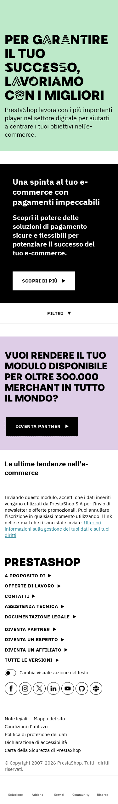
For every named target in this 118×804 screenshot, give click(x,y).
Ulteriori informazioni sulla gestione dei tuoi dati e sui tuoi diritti (57, 529)
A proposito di (28, 576)
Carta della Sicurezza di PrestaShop (43, 750)
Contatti (20, 596)
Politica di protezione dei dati (36, 734)
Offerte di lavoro (33, 586)
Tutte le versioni (32, 660)
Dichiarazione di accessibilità (36, 742)
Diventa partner (30, 629)
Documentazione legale (40, 617)
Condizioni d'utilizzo (26, 727)
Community (80, 789)
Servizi (59, 789)
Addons (37, 789)
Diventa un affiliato (36, 650)
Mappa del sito (49, 719)
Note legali (16, 719)
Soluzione (15, 789)
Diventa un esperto (34, 639)
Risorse (102, 789)
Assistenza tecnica (34, 606)
